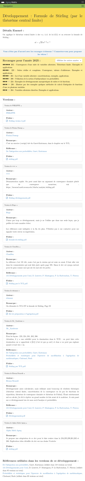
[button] (42, 105)
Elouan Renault (12, 381)
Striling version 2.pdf (15, 121)
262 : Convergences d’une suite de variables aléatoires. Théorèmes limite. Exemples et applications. (42, 66)
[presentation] (56, 35)
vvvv (8, 173)
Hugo (8, 212)
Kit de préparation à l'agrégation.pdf (22, 314)
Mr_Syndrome (12, 328)
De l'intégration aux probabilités (15, 465)
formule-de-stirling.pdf (16, 239)
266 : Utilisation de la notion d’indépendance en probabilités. (31, 78)
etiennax (9, 298)
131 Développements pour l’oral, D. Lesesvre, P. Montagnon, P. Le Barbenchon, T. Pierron (42, 275)
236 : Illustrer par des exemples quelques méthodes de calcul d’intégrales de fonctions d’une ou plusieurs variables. (42, 86)
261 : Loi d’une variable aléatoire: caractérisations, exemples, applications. (36, 76)
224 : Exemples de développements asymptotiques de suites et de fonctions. (36, 81)
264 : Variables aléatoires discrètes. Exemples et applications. (31, 90)
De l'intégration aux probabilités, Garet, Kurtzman (26, 151)
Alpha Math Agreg (13, 430)
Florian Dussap (12, 135)
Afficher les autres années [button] (69, 60)
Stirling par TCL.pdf (15, 366)
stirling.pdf (11, 159)
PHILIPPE (10, 113)
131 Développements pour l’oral (15, 467)
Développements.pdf (15, 416)
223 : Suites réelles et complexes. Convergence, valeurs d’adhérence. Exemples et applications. (42, 71)
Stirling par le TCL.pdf (16, 283)
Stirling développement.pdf (18, 198)
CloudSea (10, 254)
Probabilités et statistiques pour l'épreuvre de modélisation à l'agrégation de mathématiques (42, 473)
